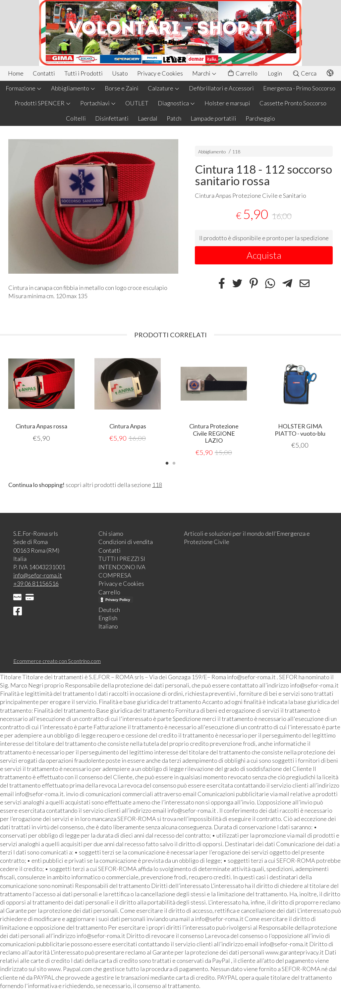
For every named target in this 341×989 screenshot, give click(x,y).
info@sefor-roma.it (37, 574)
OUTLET (136, 103)
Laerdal (147, 118)
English (107, 617)
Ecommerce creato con (57, 660)
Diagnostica (176, 103)
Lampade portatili (213, 118)
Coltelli (76, 118)
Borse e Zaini (122, 88)
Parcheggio (260, 118)
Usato (120, 73)
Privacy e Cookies (160, 73)
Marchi (204, 73)
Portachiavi (98, 103)
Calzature (164, 88)
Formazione (24, 88)
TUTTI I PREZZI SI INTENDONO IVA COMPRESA (121, 566)
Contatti (44, 73)
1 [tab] (167, 462)
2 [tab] (174, 462)
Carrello (242, 73)
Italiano (108, 626)
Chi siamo (110, 533)
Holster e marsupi (227, 103)
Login (275, 73)
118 (236, 151)
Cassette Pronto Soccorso (292, 103)
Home (16, 73)
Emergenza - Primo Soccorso (299, 88)
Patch (174, 118)
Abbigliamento (73, 88)
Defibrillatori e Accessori (221, 88)
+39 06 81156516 (36, 583)
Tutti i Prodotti (83, 73)
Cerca (304, 73)
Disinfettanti (112, 118)
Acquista (264, 255)
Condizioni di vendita (125, 541)
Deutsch (109, 609)
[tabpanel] (41, 396)
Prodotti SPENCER (43, 103)
